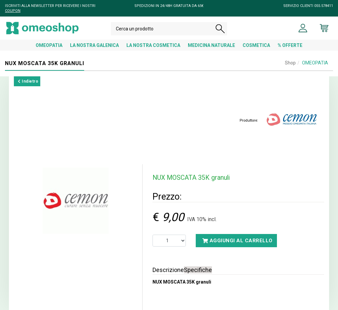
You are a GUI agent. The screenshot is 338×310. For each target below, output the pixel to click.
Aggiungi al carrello (237, 241)
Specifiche (198, 269)
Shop (290, 62)
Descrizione (168, 269)
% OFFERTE (290, 45)
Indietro (28, 81)
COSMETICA (256, 45)
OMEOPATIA (49, 45)
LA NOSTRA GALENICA (94, 45)
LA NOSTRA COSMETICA (153, 45)
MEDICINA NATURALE (211, 45)
